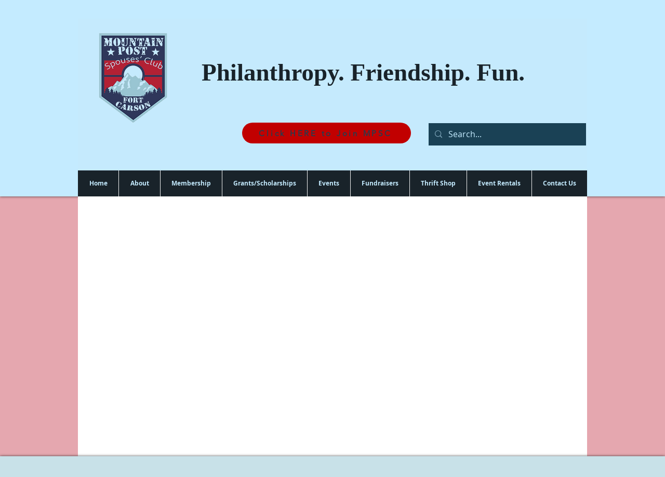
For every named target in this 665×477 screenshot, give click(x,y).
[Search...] (506, 134)
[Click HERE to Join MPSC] (326, 133)
